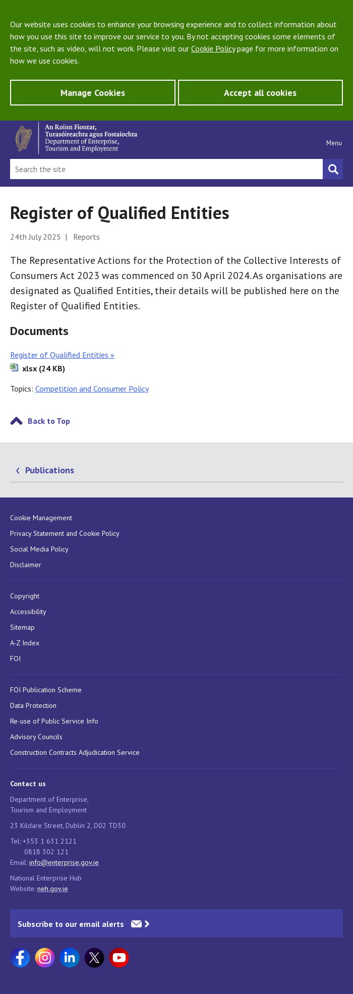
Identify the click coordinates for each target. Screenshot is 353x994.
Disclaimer (25, 564)
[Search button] (333, 169)
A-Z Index (24, 642)
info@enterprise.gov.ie (64, 862)
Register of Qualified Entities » (62, 355)
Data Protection (33, 705)
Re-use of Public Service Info (54, 721)
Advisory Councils (36, 736)
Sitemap (22, 627)
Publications (49, 470)
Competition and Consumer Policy (92, 388)
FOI (15, 658)
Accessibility (28, 611)
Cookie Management (41, 517)
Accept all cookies (260, 92)
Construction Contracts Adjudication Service (75, 752)
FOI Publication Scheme (46, 689)
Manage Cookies (93, 92)
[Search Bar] (166, 169)
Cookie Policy (213, 48)
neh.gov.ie (52, 888)
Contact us (28, 783)
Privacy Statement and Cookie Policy (65, 533)
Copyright (24, 595)
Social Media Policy (39, 549)
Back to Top (49, 421)
